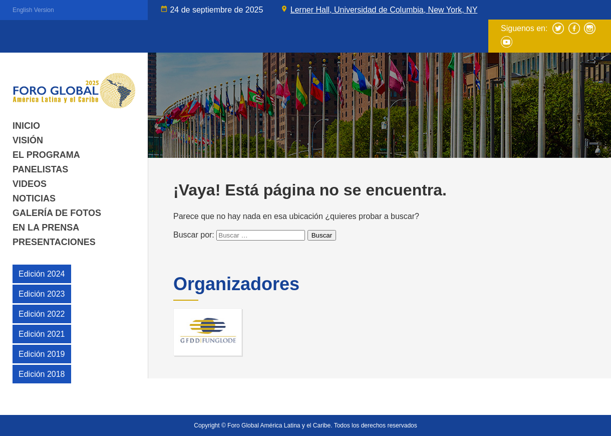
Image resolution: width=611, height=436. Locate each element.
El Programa (46, 155)
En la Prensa (46, 228)
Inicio (26, 126)
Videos (30, 184)
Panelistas (40, 169)
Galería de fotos (57, 213)
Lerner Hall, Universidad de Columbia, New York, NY (384, 10)
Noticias (34, 198)
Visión (28, 140)
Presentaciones (54, 242)
